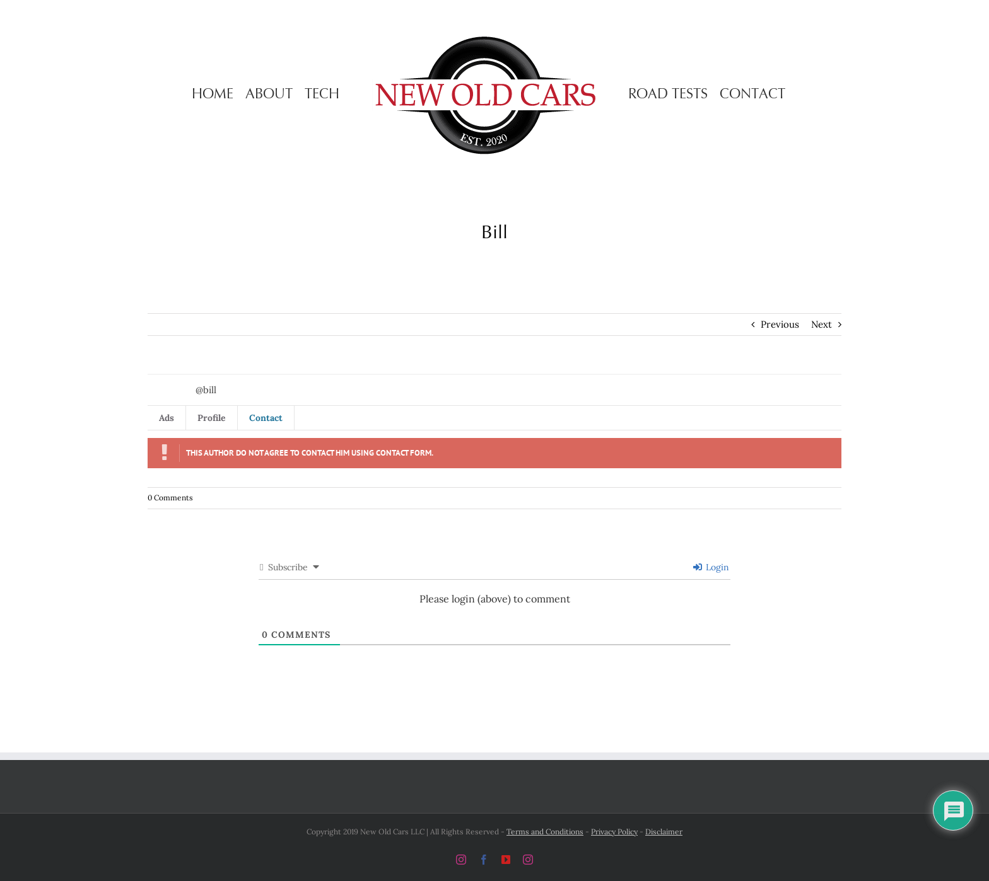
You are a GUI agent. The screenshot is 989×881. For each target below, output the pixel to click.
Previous (780, 324)
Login (711, 567)
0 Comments (170, 497)
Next (821, 324)
